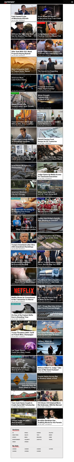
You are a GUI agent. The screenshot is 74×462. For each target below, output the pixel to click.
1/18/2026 (39, 448)
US (13, 432)
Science (39, 432)
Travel (50, 439)
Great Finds (15, 434)
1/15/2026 (27, 451)
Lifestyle (39, 439)
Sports (14, 437)
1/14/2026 (39, 451)
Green (14, 441)
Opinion (26, 441)
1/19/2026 (27, 448)
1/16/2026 (14, 451)
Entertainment (16, 439)
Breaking (39, 437)
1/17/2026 (51, 448)
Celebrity (27, 439)
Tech (38, 434)
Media (26, 437)
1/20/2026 (14, 448)
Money (50, 434)
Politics (51, 432)
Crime (50, 437)
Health (26, 434)
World (26, 432)
